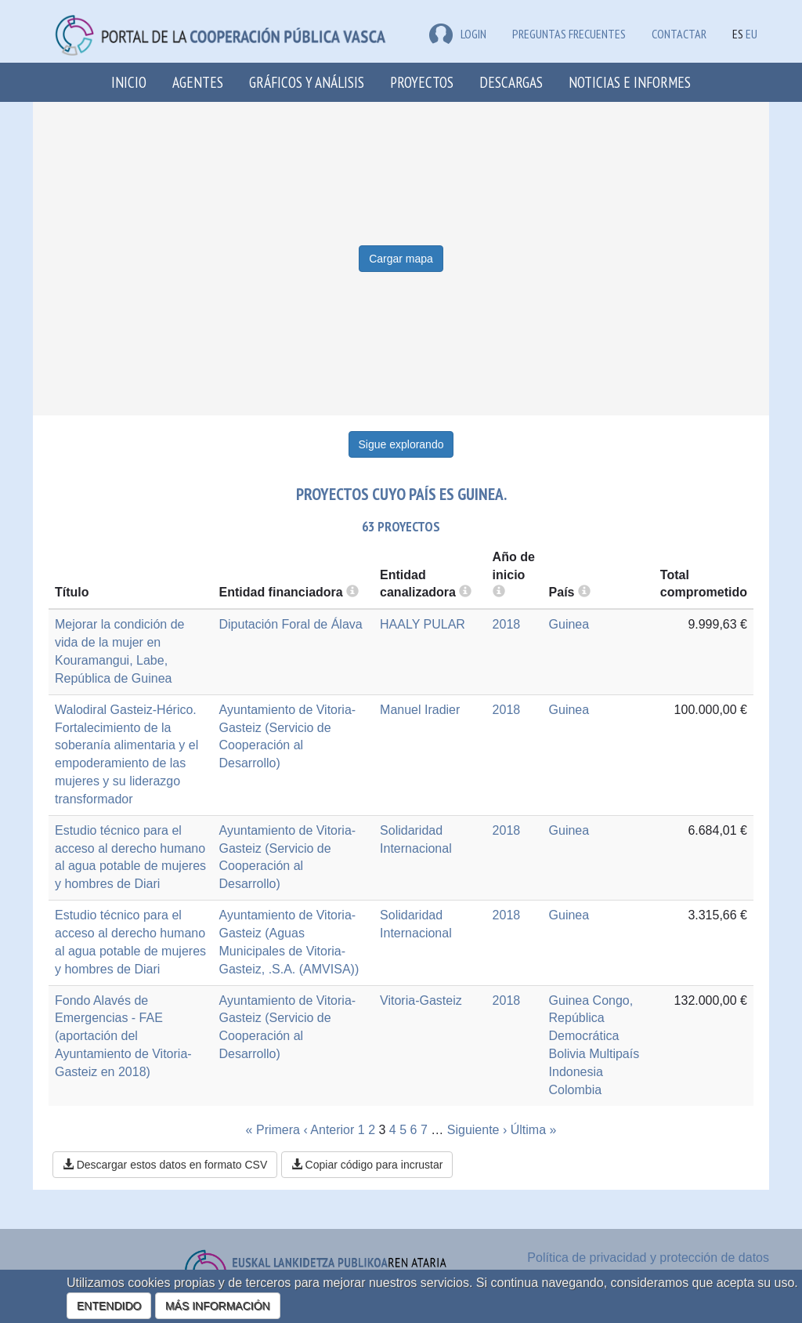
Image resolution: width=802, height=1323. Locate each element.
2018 (507, 624)
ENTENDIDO (109, 1305)
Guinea (569, 624)
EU (751, 34)
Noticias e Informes (630, 82)
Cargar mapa (401, 258)
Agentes (197, 82)
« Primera (273, 1129)
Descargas (511, 82)
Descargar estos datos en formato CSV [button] (165, 1164)
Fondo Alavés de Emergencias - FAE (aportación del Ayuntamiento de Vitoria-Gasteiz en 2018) (123, 1036)
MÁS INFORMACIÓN (217, 1305)
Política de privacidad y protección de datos (648, 1257)
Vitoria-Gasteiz (421, 1000)
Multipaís (614, 1053)
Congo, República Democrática (591, 1018)
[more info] (499, 592)
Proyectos (421, 82)
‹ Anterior (328, 1129)
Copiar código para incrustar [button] (367, 1164)
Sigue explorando (401, 444)
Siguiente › (477, 1129)
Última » (534, 1129)
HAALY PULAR (422, 624)
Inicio (128, 82)
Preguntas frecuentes (569, 34)
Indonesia (576, 1071)
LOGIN (457, 34)
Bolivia (567, 1053)
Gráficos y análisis (306, 82)
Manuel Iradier (420, 709)
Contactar (679, 34)
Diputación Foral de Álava (291, 624)
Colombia (575, 1089)
